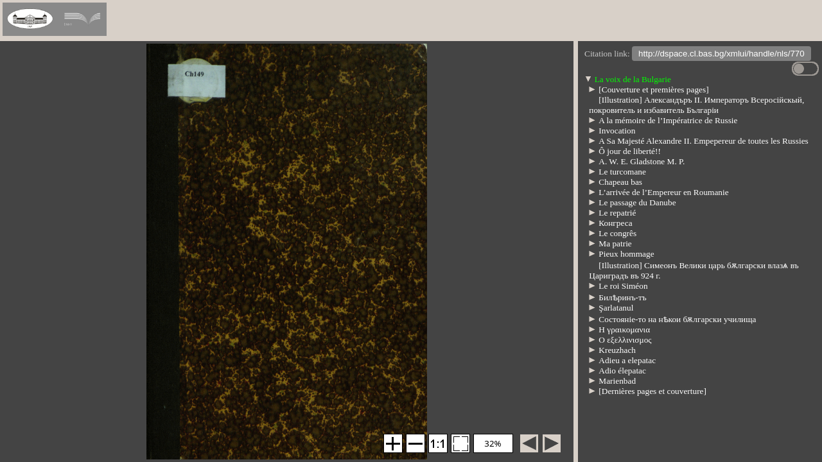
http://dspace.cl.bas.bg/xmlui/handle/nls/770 (721, 55)
